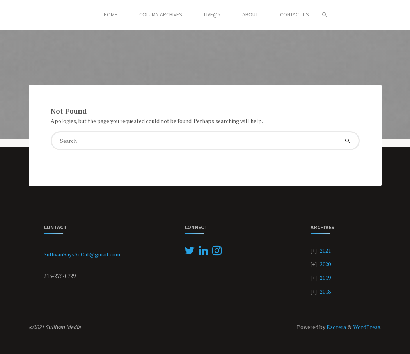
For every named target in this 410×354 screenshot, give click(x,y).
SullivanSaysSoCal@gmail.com (82, 254)
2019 (325, 277)
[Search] (324, 15)
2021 (325, 250)
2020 (325, 264)
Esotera (335, 327)
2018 (325, 291)
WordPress (366, 327)
